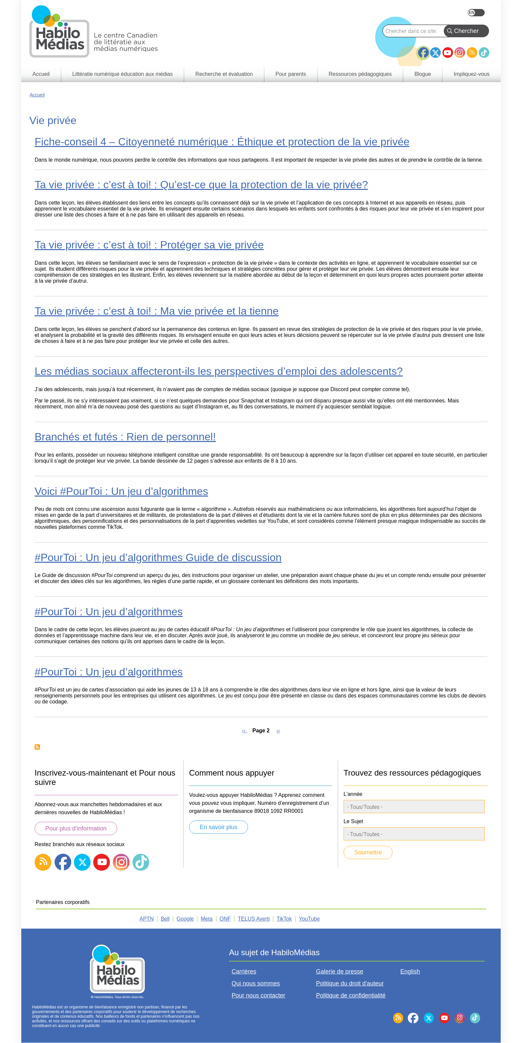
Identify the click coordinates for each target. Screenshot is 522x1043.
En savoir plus (218, 827)
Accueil (37, 94)
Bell (165, 919)
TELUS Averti (254, 919)
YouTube (447, 52)
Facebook (423, 50)
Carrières (244, 971)
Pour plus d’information (76, 828)
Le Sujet (353, 821)
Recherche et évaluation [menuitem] (224, 74)
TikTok (484, 52)
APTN (146, 919)
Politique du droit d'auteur (350, 983)
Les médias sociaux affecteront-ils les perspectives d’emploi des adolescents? (219, 371)
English (476, 12)
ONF (225, 919)
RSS (472, 52)
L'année (353, 794)
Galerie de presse (339, 971)
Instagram (459, 52)
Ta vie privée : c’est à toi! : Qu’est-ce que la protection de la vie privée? (201, 185)
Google (185, 919)
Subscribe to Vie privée (37, 747)
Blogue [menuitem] (422, 74)
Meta (207, 919)
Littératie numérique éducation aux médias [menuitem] (122, 74)
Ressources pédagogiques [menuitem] (360, 74)
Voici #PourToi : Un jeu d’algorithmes (121, 491)
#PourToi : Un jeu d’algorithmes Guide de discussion (158, 557)
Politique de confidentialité (351, 995)
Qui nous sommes (256, 983)
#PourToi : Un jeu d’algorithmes (109, 612)
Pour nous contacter (258, 995)
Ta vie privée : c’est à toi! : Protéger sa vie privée (149, 245)
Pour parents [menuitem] (291, 74)
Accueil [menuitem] (41, 74)
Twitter (435, 52)
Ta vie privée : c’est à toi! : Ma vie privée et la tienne (157, 311)
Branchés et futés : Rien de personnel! (125, 437)
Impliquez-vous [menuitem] (472, 74)
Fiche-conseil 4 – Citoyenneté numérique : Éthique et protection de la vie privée (222, 142)
